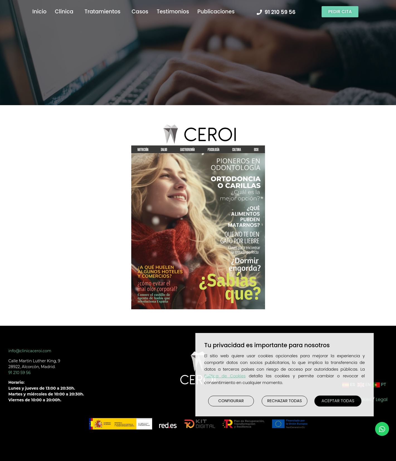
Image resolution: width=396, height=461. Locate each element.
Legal (382, 399)
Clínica (65, 11)
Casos (140, 11)
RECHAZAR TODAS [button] (284, 401)
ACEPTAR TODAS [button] (338, 401)
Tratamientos (103, 11)
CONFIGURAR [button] (231, 401)
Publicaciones (217, 11)
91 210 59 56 (19, 372)
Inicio (39, 11)
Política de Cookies (225, 376)
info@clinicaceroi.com (29, 350)
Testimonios (173, 11)
